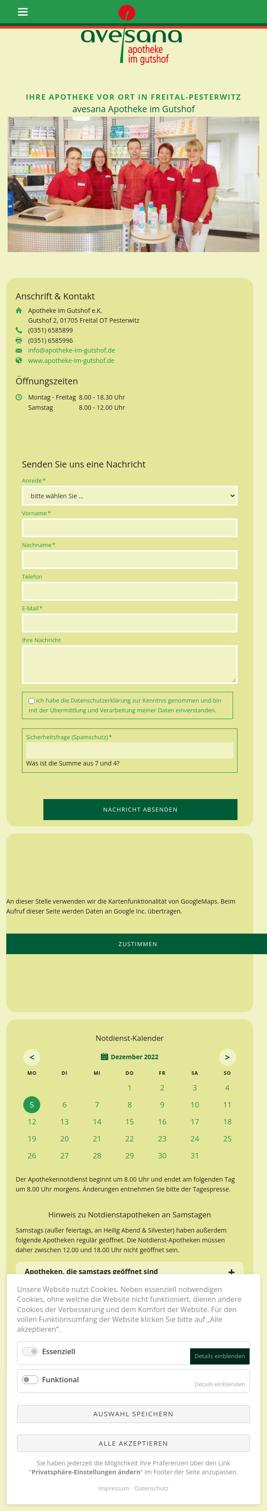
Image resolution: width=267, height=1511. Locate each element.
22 (129, 1138)
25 (227, 1138)
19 (32, 1138)
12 (32, 1121)
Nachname (38, 544)
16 (162, 1121)
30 (162, 1155)
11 (227, 1104)
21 (97, 1138)
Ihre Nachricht (41, 640)
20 (64, 1138)
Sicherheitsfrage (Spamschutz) (69, 736)
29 (129, 1155)
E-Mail (35, 608)
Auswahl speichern (133, 1413)
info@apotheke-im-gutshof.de (71, 350)
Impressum (113, 1488)
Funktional (60, 1380)
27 (64, 1155)
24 (195, 1138)
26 (32, 1155)
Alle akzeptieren (134, 1443)
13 (64, 1121)
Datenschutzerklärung (101, 700)
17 (195, 1121)
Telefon (32, 576)
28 (97, 1155)
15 (129, 1121)
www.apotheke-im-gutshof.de (71, 360)
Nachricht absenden (140, 809)
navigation (23, 12)
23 (162, 1138)
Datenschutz (152, 1488)
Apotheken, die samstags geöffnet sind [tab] (91, 1271)
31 (195, 1155)
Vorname (36, 513)
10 (195, 1104)
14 (97, 1121)
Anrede (35, 480)
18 (227, 1121)
